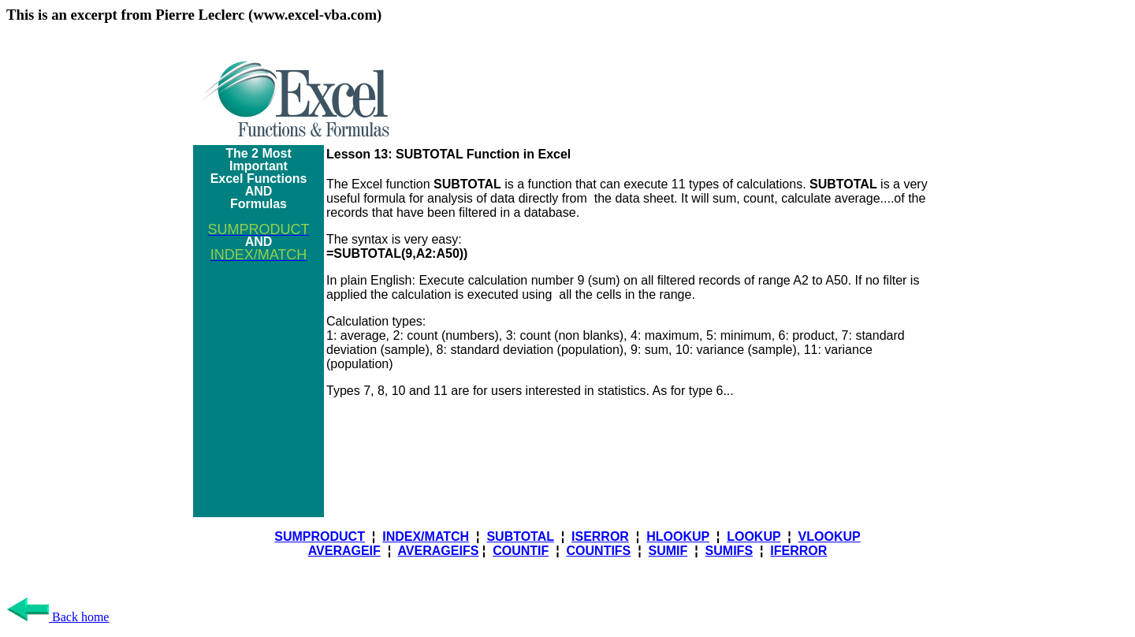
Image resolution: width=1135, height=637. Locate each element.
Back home (57, 617)
